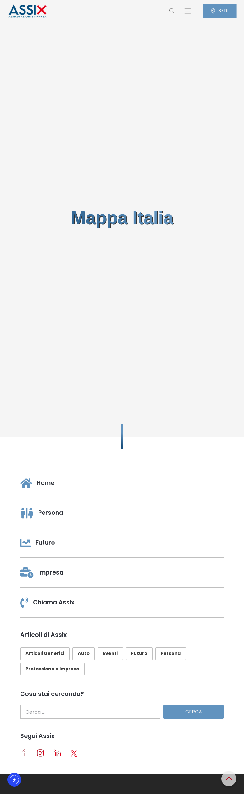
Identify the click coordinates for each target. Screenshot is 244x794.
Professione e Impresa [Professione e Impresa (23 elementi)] (52, 669)
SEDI (222, 11)
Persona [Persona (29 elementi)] (171, 653)
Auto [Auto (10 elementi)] (84, 653)
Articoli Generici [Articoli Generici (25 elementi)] (44, 653)
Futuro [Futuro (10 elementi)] (139, 653)
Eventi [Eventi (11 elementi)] (110, 653)
